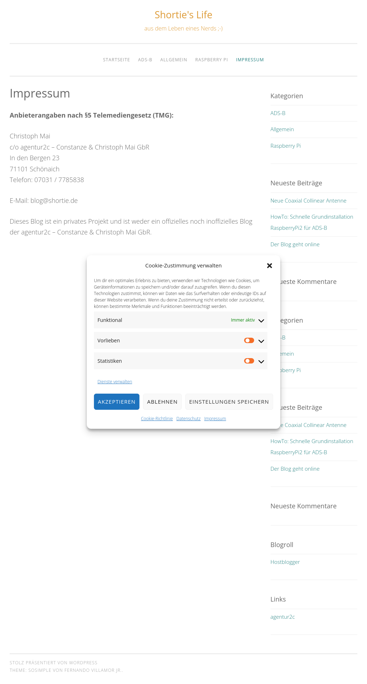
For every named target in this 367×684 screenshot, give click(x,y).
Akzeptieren (116, 410)
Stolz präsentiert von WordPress (53, 663)
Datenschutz (188, 427)
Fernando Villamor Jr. (93, 670)
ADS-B (145, 60)
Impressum (215, 427)
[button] (269, 274)
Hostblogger (285, 561)
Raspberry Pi (211, 60)
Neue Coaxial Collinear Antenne (309, 200)
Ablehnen (162, 410)
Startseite (116, 60)
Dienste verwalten (114, 390)
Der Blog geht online (295, 244)
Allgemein (173, 60)
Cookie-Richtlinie (157, 427)
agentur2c (283, 616)
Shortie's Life (183, 14)
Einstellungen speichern (229, 410)
